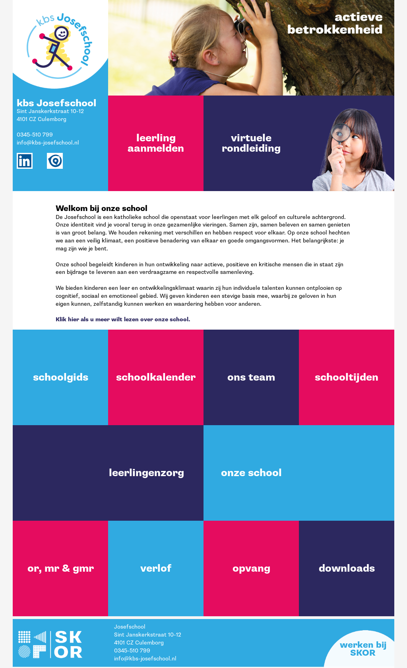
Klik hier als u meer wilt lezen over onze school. (123, 319)
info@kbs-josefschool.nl (48, 142)
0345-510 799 (35, 134)
